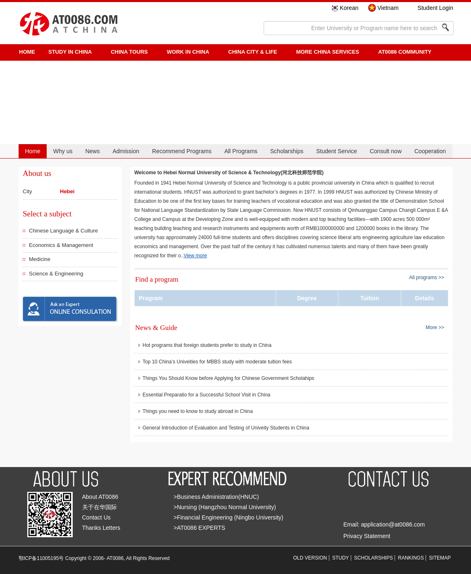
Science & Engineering (56, 273)
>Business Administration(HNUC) (216, 496)
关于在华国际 (99, 507)
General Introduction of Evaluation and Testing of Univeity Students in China (226, 428)
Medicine (39, 259)
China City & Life (252, 52)
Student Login (435, 8)
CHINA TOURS (129, 52)
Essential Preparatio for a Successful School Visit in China (206, 395)
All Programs (240, 151)
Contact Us (96, 517)
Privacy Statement (366, 536)
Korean (349, 8)
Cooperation (430, 151)
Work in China (188, 52)
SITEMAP (440, 558)
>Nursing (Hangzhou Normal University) (225, 507)
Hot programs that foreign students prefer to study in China (207, 345)
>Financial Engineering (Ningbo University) (228, 517)
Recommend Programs (182, 151)
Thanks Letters (101, 527)
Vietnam (387, 8)
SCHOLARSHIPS (373, 558)
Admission (125, 151)
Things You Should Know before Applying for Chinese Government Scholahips (228, 378)
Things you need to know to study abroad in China (198, 411)
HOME (27, 52)
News (92, 151)
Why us (63, 151)
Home (32, 151)
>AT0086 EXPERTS (199, 527)
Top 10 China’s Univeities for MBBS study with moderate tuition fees (217, 362)
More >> (435, 327)
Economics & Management (61, 245)
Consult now (386, 151)
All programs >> (426, 277)
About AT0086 (100, 496)
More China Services (327, 52)
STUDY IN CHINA (70, 52)
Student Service (336, 151)
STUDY (340, 558)
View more (195, 256)
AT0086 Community (404, 52)
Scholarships (286, 151)
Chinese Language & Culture (63, 231)
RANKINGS (411, 558)
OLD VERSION (310, 558)
